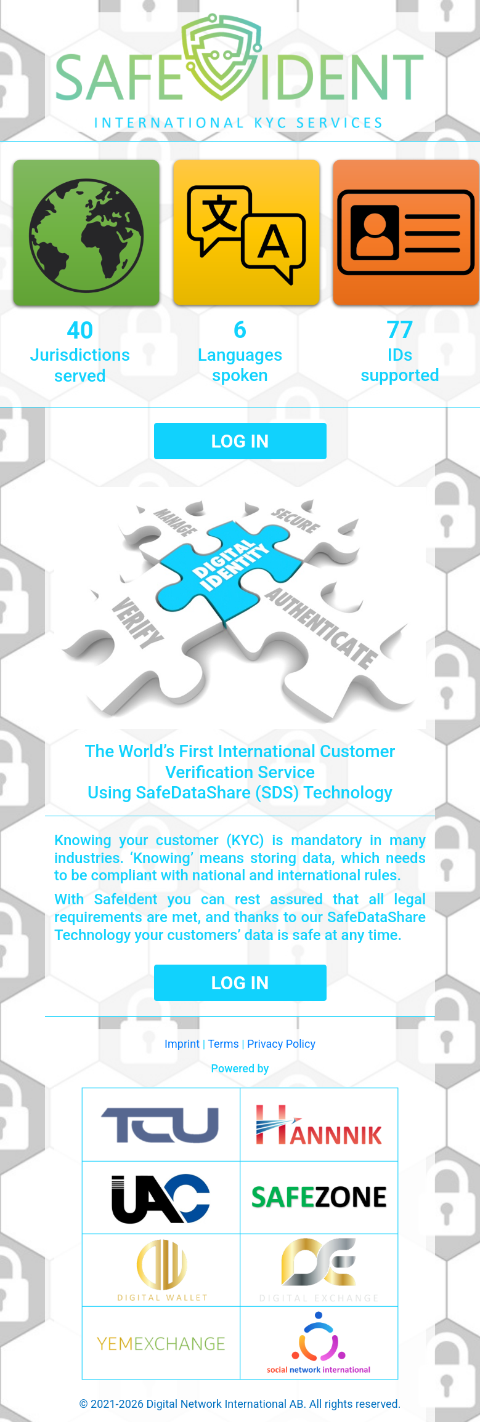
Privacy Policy (281, 1043)
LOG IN (240, 441)
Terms (223, 1043)
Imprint (182, 1043)
